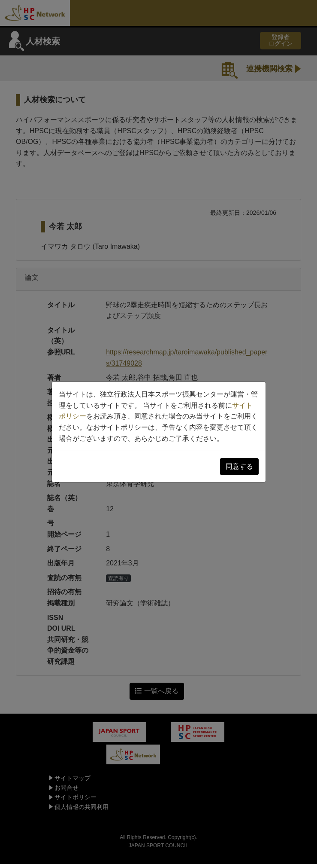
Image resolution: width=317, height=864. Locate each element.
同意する (239, 466)
